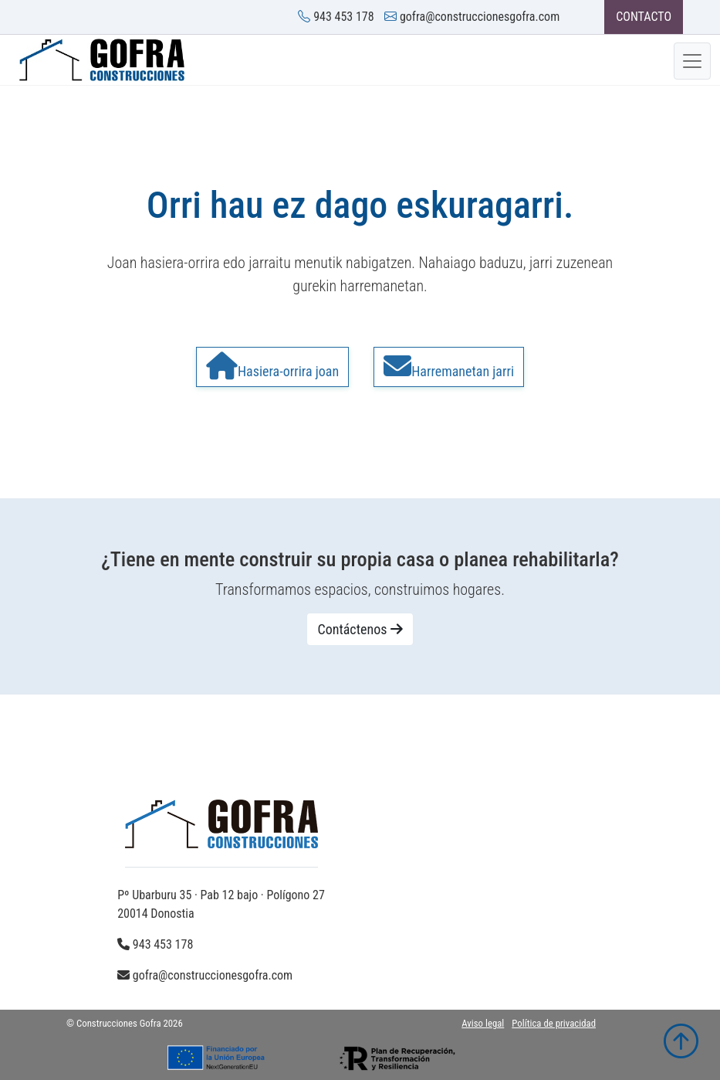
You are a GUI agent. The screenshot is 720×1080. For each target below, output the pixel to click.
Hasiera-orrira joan (272, 366)
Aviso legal (482, 1023)
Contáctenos (359, 629)
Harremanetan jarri (449, 366)
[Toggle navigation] (692, 61)
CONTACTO (643, 16)
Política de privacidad (554, 1023)
